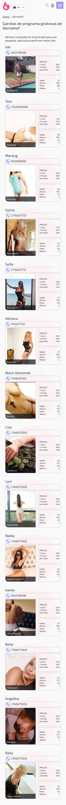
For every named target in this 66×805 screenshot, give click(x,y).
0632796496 (16, 52)
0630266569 (16, 161)
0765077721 (15, 324)
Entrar (52, 5)
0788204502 (16, 378)
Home (6, 16)
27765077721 (16, 215)
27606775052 (16, 432)
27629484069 (17, 106)
